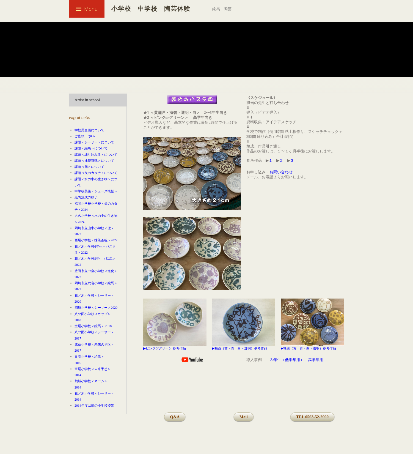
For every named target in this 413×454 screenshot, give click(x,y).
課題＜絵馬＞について (91, 148)
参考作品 (179, 348)
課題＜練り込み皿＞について (96, 155)
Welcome (78, 66)
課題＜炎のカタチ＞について (96, 173)
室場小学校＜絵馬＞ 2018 (93, 326)
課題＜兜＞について (89, 167)
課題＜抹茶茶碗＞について (94, 161)
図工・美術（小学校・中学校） (127, 66)
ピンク (151, 348)
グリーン (165, 348)
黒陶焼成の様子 (86, 197)
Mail (243, 417)
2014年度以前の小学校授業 (94, 405)
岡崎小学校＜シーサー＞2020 (96, 308)
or (157, 348)
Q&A (175, 417)
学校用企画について (89, 130)
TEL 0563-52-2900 (312, 417)
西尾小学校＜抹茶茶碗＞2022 (96, 240)
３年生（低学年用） (286, 360)
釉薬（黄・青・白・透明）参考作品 (240, 348)
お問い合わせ (281, 172)
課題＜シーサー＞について (94, 142)
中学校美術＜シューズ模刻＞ (96, 191)
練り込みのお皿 (181, 66)
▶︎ (144, 348)
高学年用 (315, 360)
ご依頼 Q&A (85, 136)
